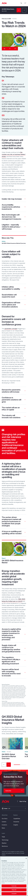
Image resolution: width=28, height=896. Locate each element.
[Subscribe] (14, 791)
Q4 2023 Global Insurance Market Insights (13, 8)
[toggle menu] (25, 3)
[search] (21, 3)
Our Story (4, 818)
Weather (4, 843)
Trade (3, 837)
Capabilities (16, 818)
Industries (16, 822)
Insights (15, 825)
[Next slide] (9, 765)
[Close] (26, 859)
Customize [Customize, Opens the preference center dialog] (14, 886)
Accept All (14, 894)
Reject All (14, 890)
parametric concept (11, 329)
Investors (4, 825)
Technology (5, 840)
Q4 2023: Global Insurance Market (12, 561)
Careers (4, 822)
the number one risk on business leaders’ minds (13, 154)
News (3, 828)
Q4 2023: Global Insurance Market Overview (9, 756)
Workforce (5, 846)
